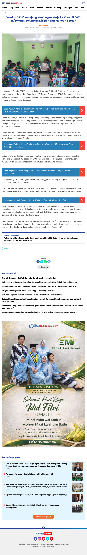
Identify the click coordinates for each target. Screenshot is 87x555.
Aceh (32, 8)
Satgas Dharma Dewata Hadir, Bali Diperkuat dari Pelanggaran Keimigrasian (32, 506)
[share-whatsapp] (45, 261)
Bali (76, 8)
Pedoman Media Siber (61, 544)
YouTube (53, 540)
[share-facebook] (38, 261)
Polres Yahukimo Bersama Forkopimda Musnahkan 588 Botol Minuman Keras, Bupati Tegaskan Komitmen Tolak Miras (41, 239)
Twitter (48, 540)
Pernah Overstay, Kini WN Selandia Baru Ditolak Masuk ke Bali (40, 200)
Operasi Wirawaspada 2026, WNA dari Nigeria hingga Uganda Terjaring (36, 495)
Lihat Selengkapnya (43, 517)
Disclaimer (34, 544)
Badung (57, 8)
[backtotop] (43, 529)
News (6, 248)
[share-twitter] (41, 261)
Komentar (43, 266)
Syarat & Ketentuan (46, 544)
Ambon (40, 8)
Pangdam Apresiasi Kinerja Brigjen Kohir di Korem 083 (29, 474)
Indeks (24, 8)
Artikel (49, 8)
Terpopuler (14, 8)
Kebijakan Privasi (24, 544)
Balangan (68, 8)
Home (4, 8)
